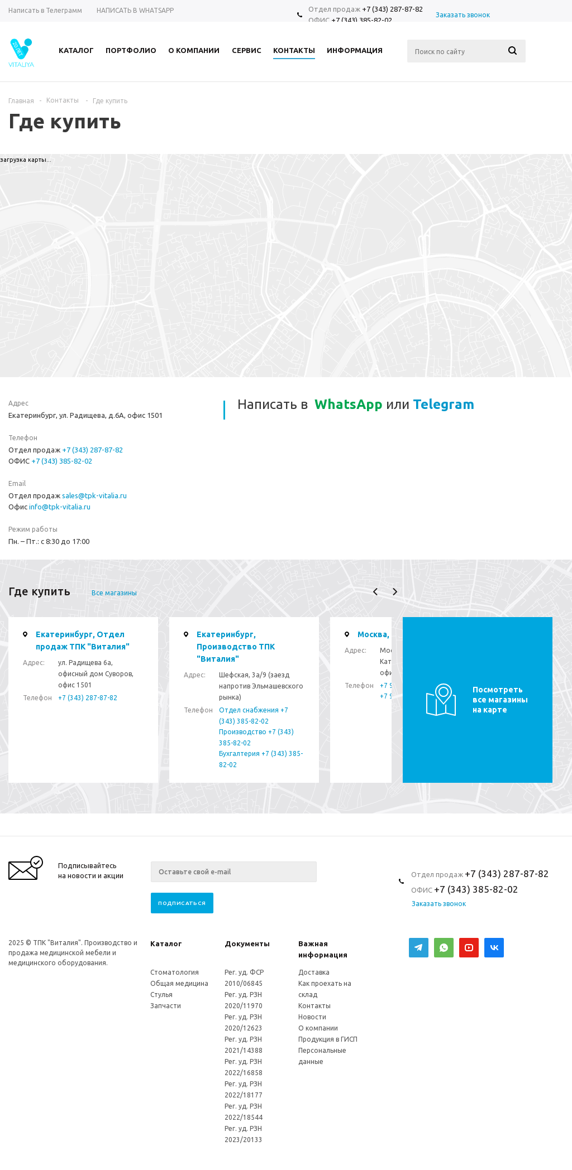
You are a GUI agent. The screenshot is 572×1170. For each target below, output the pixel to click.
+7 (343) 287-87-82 (392, 9)
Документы (247, 943)
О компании (318, 1028)
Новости (312, 1016)
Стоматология (174, 972)
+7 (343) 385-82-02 (361, 20)
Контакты (314, 1005)
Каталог (166, 943)
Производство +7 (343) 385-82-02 (256, 737)
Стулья (161, 994)
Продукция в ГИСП (328, 1039)
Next (395, 592)
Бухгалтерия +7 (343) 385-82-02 (261, 759)
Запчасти (165, 1005)
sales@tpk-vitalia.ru (94, 495)
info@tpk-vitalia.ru (59, 507)
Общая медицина (179, 983)
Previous (376, 592)
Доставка (314, 972)
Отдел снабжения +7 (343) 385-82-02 (253, 715)
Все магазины (114, 592)
